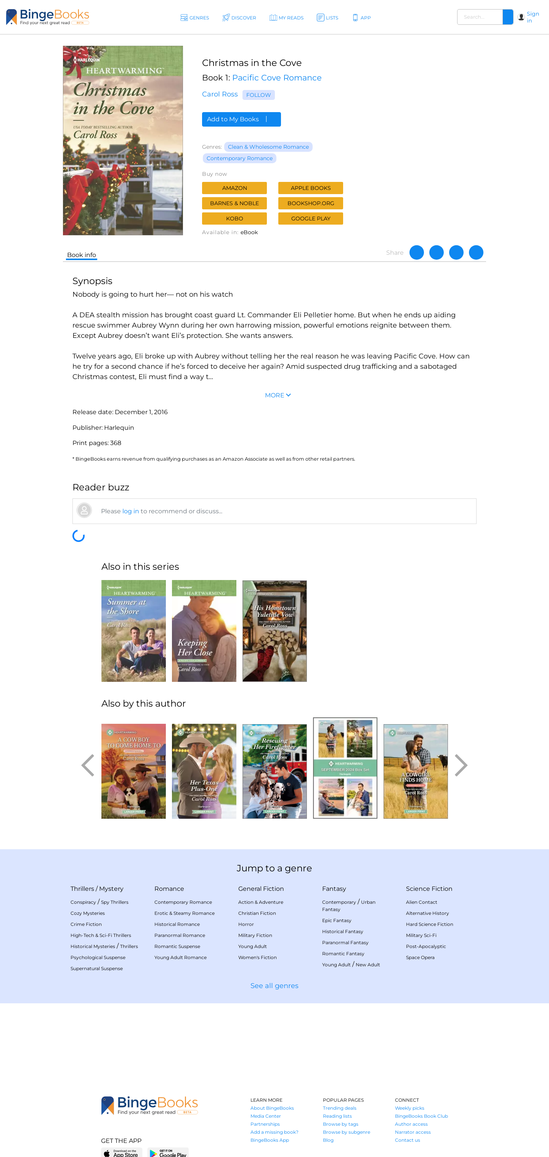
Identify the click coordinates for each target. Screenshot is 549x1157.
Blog (328, 1140)
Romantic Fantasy (343, 953)
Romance (169, 888)
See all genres (274, 986)
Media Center (265, 1116)
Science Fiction (429, 888)
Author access (411, 1124)
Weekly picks (409, 1108)
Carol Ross (220, 94)
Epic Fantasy (337, 920)
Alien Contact (421, 902)
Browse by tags (340, 1124)
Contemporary (339, 902)
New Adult (368, 964)
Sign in (533, 17)
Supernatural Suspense (97, 968)
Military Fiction (255, 935)
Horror (246, 924)
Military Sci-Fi (421, 935)
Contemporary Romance (240, 158)
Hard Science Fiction (429, 924)
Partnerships (265, 1124)
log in (130, 511)
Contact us (407, 1140)
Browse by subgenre (346, 1132)
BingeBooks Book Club (421, 1116)
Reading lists (337, 1116)
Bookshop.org (310, 203)
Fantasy (334, 888)
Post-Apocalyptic (426, 946)
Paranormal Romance (179, 935)
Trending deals (339, 1108)
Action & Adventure (260, 902)
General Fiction (261, 888)
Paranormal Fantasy (345, 942)
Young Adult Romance (180, 957)
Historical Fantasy (342, 931)
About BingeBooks (272, 1108)
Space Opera (420, 957)
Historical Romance (177, 924)
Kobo (234, 218)
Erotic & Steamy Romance (184, 913)
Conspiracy (83, 902)
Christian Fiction (257, 913)
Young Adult (252, 946)
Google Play (311, 218)
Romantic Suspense (177, 946)
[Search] (507, 17)
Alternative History (427, 913)
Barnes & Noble (234, 203)
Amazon (234, 188)
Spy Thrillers (114, 902)
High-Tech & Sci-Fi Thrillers (101, 935)
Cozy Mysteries (88, 913)
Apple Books (311, 188)
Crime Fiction (86, 924)
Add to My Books (241, 119)
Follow (258, 95)
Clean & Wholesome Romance (268, 146)
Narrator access (413, 1132)
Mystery (111, 888)
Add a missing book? (274, 1132)
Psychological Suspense (98, 957)
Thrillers (82, 888)
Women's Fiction (257, 957)
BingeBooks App (269, 1140)
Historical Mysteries (93, 946)
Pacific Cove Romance (277, 77)
